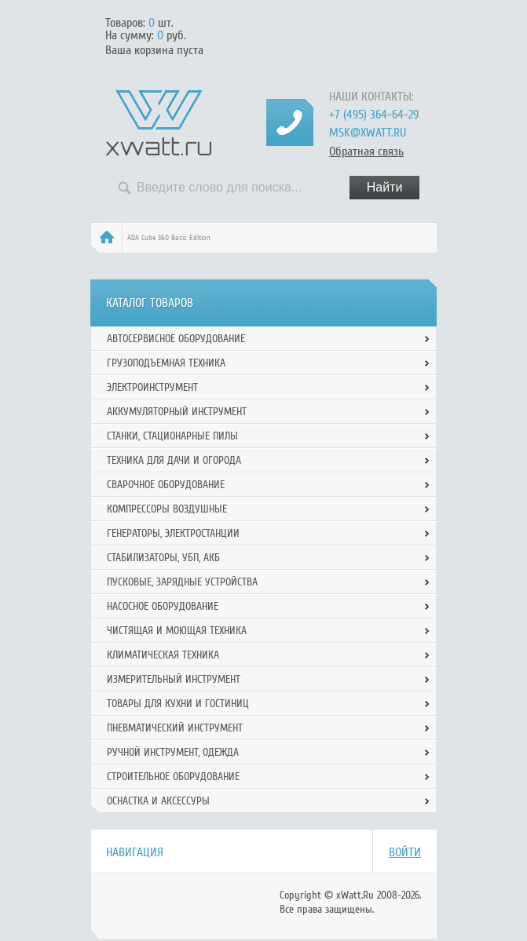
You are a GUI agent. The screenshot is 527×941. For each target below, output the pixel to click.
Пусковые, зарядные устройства (182, 582)
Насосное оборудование (162, 606)
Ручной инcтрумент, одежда (173, 752)
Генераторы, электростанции (173, 533)
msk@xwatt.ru (367, 132)
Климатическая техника (163, 655)
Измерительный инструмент (173, 679)
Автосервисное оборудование (176, 338)
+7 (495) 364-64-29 (374, 114)
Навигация (134, 852)
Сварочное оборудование (166, 484)
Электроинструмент (152, 387)
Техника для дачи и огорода (174, 460)
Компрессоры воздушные (167, 509)
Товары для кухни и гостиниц (178, 703)
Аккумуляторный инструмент (177, 411)
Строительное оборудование (173, 776)
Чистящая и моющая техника (177, 630)
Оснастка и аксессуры (158, 801)
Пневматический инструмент (175, 728)
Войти (405, 852)
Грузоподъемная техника (166, 363)
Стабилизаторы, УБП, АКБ (163, 557)
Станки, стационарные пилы (172, 436)
